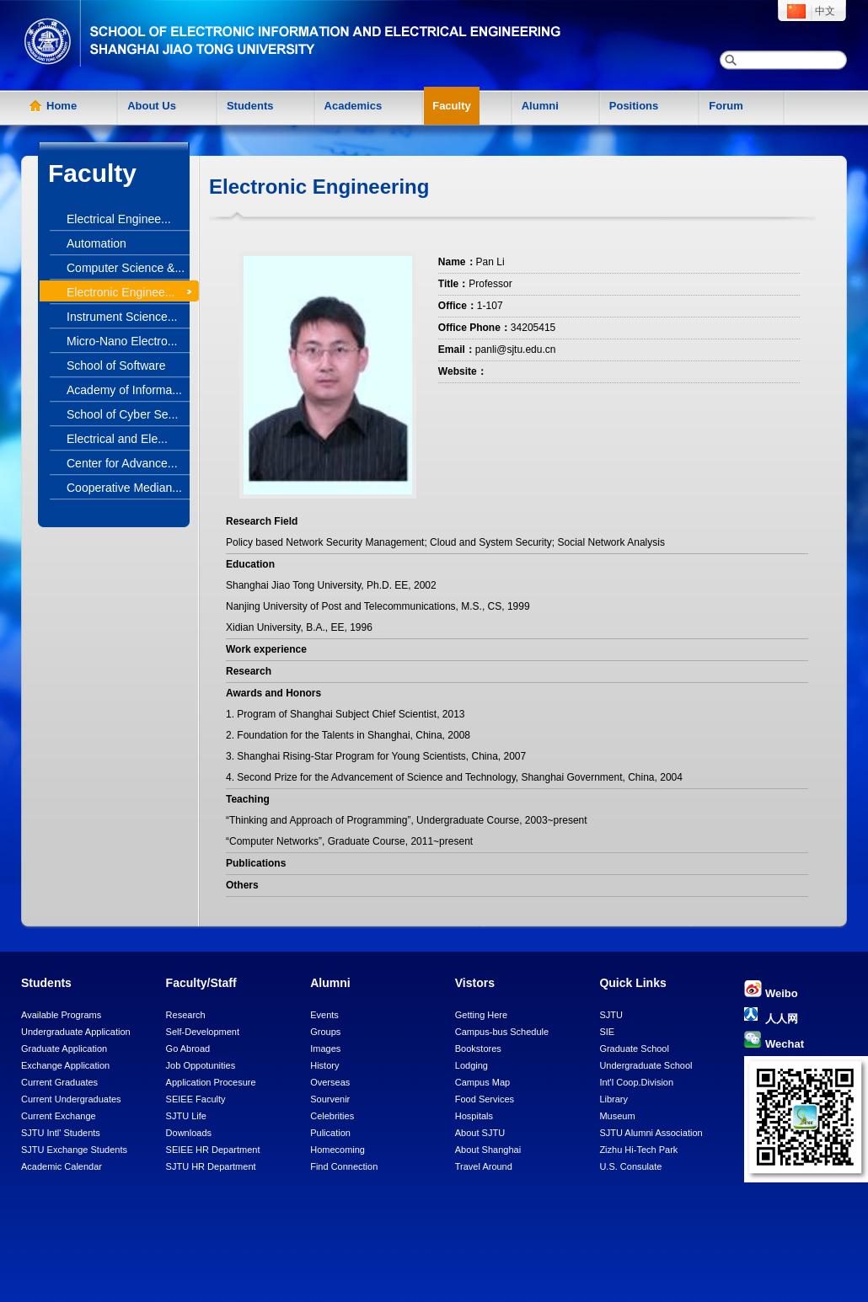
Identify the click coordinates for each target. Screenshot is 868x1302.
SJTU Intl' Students (60, 1133)
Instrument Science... (122, 316)
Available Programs (61, 1015)
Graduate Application (64, 1048)
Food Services (484, 1099)
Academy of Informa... (124, 390)
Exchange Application (65, 1065)
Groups (325, 1032)
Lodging (471, 1065)
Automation (96, 243)
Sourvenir (330, 1099)
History (324, 1065)
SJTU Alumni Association (650, 1133)
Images (325, 1048)
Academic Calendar (61, 1166)
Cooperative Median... (124, 487)
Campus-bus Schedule (502, 1032)
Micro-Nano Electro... (122, 341)
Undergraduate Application (76, 1032)
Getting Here (481, 1015)
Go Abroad (188, 1048)
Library (613, 1099)
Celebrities (332, 1116)
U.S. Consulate (630, 1166)
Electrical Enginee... (119, 219)
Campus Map (482, 1082)
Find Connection (344, 1166)
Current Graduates (59, 1082)
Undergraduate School (645, 1065)
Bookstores (478, 1048)
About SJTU (480, 1133)
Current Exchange (58, 1116)
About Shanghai (488, 1150)
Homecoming (337, 1150)
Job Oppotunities (201, 1065)
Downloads (189, 1133)
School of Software (116, 365)
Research (186, 1015)
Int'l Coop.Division (636, 1082)
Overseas (330, 1082)
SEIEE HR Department (213, 1150)
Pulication (330, 1133)
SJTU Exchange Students (74, 1150)
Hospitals (474, 1116)
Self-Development (202, 1032)
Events (324, 1015)
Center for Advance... (122, 463)
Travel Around (483, 1166)
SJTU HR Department (211, 1166)
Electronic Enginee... (120, 292)
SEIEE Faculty (196, 1099)
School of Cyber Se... (122, 414)
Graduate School (634, 1048)
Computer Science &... (126, 268)
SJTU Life (186, 1116)
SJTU (611, 1015)
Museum (617, 1116)
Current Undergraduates (71, 1099)
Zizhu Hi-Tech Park (638, 1150)
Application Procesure (211, 1082)
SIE (606, 1032)
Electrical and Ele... (117, 439)
